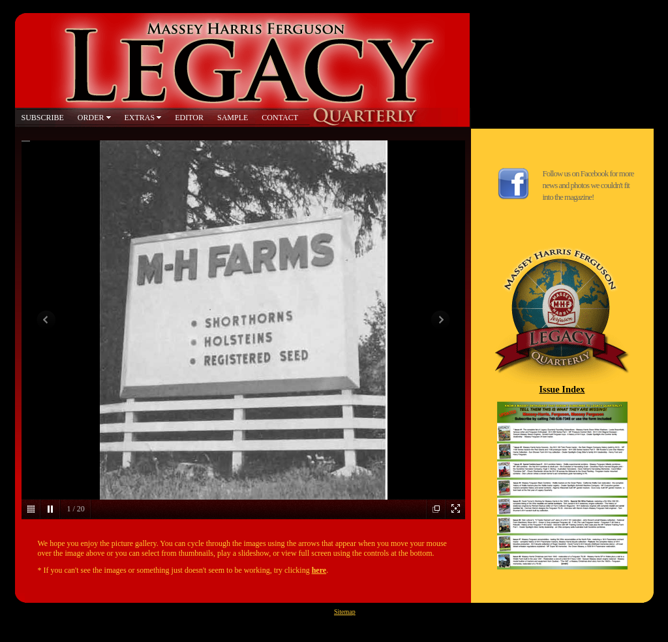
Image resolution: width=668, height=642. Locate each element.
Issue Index (562, 389)
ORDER (91, 117)
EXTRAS (140, 117)
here (319, 570)
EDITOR (189, 117)
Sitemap (345, 611)
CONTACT (280, 117)
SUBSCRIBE (43, 117)
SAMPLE (232, 117)
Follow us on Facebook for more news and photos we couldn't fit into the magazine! (588, 185)
